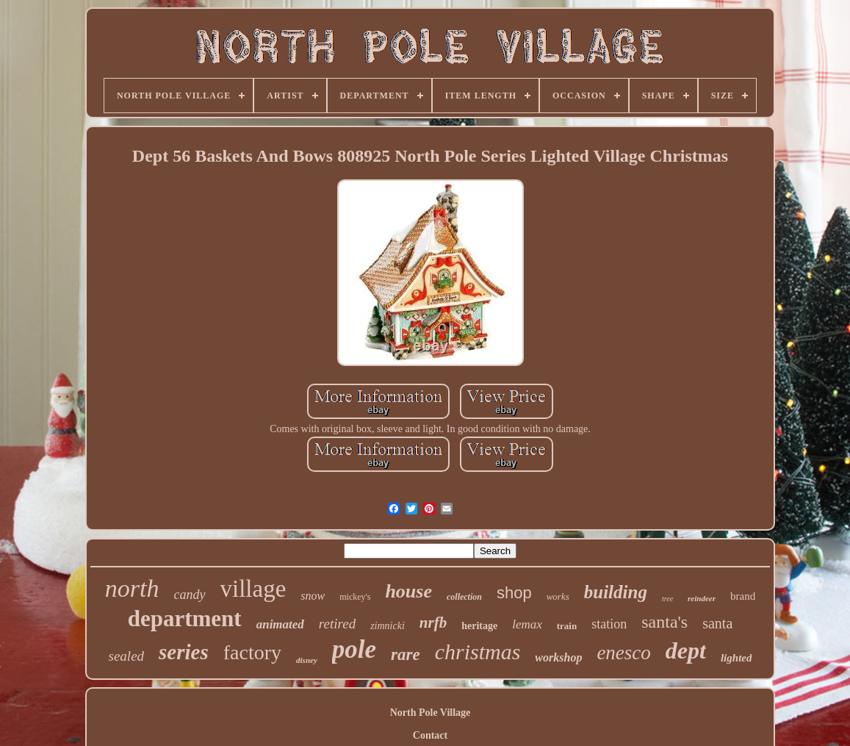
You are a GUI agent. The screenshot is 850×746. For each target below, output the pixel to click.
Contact (430, 735)
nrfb (433, 622)
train (567, 625)
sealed (127, 656)
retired (337, 623)
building (615, 592)
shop (514, 593)
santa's (664, 621)
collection (464, 597)
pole (354, 649)
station (609, 624)
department (185, 618)
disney (306, 660)
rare (405, 654)
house (408, 591)
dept (686, 650)
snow (312, 595)
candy (190, 594)
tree (667, 599)
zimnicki (387, 625)
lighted (736, 658)
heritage (479, 625)
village (253, 588)
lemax (527, 624)
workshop (558, 657)
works (558, 596)
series (184, 652)
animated (280, 624)
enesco (623, 653)
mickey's (354, 597)
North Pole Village (430, 712)
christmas (478, 651)
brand (742, 596)
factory (252, 652)
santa (717, 623)
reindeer (702, 598)
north (132, 588)
